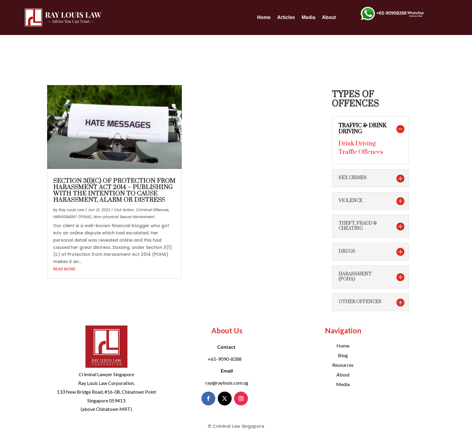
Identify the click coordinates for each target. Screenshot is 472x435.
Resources (343, 365)
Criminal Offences (152, 209)
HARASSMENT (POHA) (72, 216)
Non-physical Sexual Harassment (124, 216)
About (329, 17)
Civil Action (124, 209)
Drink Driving (357, 144)
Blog (343, 355)
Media (308, 17)
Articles (286, 17)
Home (264, 17)
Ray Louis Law (71, 209)
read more (64, 269)
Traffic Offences (361, 152)
